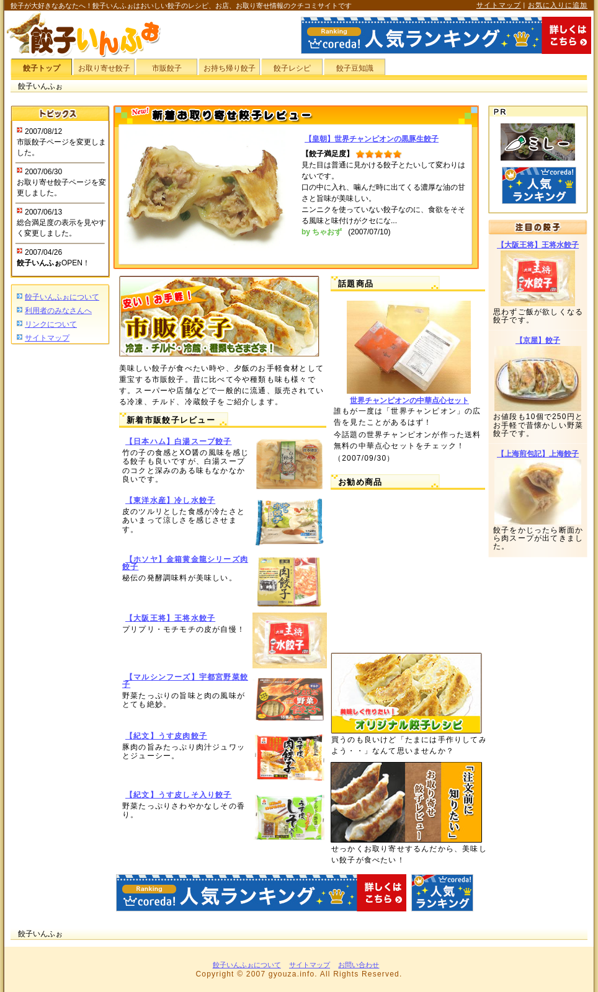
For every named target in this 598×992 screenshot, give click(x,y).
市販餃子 (167, 68)
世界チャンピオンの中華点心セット (409, 400)
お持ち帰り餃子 (229, 68)
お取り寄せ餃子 (104, 68)
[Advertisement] (60, 540)
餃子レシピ (292, 68)
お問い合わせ (358, 964)
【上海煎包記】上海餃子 (538, 454)
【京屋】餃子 (537, 340)
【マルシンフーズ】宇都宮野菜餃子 (185, 681)
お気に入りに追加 (557, 5)
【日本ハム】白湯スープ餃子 (178, 441)
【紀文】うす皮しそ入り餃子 (178, 794)
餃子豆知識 (354, 68)
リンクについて (51, 324)
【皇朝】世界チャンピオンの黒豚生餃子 (372, 139)
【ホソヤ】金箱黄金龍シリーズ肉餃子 (185, 563)
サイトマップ (498, 5)
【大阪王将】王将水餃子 (170, 618)
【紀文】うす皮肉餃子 (166, 736)
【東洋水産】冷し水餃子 (170, 500)
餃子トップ (41, 68)
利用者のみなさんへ (58, 310)
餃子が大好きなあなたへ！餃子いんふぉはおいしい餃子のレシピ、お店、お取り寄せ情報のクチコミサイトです (181, 5)
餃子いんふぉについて (62, 297)
